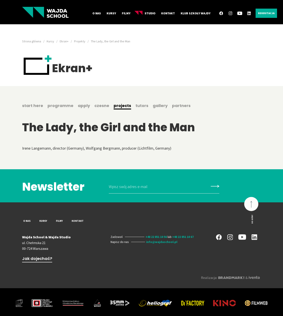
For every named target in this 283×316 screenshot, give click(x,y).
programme (60, 105)
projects (122, 105)
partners (181, 105)
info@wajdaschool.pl (161, 242)
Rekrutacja (266, 13)
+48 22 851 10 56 (156, 237)
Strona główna (31, 41)
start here (32, 105)
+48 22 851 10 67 (183, 237)
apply (84, 105)
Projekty (79, 41)
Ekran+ (64, 41)
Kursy (111, 13)
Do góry (252, 218)
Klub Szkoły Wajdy (195, 13)
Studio (144, 13)
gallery (160, 105)
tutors (142, 105)
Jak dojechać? (37, 258)
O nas (96, 13)
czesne (101, 105)
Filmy (126, 13)
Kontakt (168, 13)
